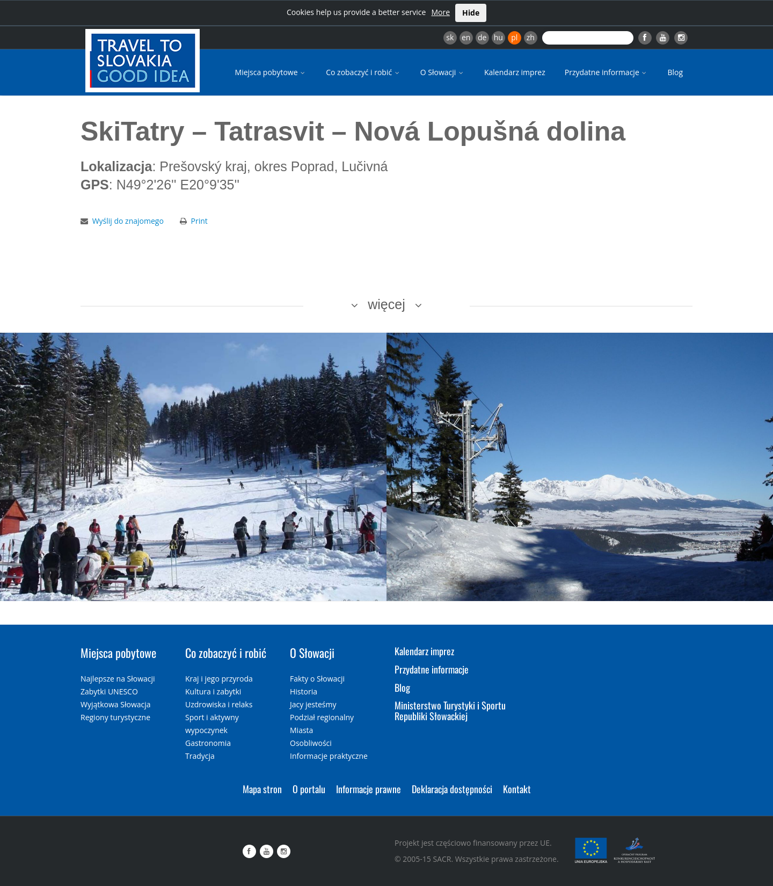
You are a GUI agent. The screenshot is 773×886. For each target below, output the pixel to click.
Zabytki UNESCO (109, 691)
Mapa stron (262, 789)
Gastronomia (208, 743)
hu (498, 37)
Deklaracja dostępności (452, 789)
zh (531, 37)
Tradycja (200, 756)
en (466, 37)
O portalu (309, 789)
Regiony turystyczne (115, 717)
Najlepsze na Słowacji (118, 678)
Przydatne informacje (606, 72)
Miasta (301, 730)
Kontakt (517, 789)
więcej (386, 304)
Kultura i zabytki (213, 691)
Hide (470, 13)
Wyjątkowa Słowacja (116, 704)
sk (450, 37)
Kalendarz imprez (514, 72)
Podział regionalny (322, 717)
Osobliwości (311, 743)
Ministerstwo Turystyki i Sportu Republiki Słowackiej (450, 710)
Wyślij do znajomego (128, 221)
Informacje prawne (368, 789)
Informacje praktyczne (329, 756)
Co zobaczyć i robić (363, 72)
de (482, 37)
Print (199, 221)
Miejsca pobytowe (271, 72)
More (440, 12)
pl (514, 37)
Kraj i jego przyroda (219, 678)
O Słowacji (442, 72)
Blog (675, 72)
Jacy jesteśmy (313, 704)
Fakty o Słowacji (317, 678)
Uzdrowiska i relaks (218, 704)
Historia (303, 691)
